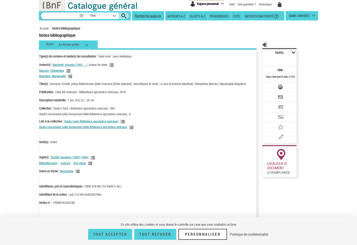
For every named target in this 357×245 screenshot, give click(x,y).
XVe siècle (79, 167)
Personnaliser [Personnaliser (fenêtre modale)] (203, 234)
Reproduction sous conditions (297, 179)
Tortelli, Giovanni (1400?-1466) (70, 162)
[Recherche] (60, 15)
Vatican (65, 167)
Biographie (66, 175)
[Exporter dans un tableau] (271, 95)
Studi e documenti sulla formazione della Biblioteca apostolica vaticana (83, 131)
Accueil (44, 28)
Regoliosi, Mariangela (52, 76)
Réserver (266, 179)
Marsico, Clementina (51, 70)
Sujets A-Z (197, 16)
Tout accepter (110, 234)
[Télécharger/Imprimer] (269, 77)
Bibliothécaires (48, 167)
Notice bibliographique (66, 28)
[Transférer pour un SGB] (270, 103)
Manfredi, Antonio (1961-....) (70, 64)
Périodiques (219, 16)
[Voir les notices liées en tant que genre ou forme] (78, 176)
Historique (265, 4)
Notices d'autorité (259, 16)
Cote (236, 16)
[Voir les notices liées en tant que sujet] (93, 162)
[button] (81, 15)
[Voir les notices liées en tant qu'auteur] (112, 65)
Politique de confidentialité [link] (249, 234)
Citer (261, 60)
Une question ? (247, 4)
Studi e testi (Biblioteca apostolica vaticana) (91, 126)
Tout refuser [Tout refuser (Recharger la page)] (155, 234)
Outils (257, 52)
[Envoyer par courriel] (268, 86)
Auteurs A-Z (176, 16)
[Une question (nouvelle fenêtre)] (277, 121)
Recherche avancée (148, 15)
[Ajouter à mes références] (270, 112)
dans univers (299, 17)
